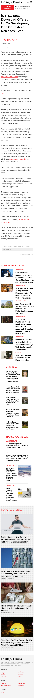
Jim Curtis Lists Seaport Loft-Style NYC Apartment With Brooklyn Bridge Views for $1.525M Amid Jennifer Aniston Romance (13, 376)
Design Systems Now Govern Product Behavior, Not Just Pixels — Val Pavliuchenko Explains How (16, 539)
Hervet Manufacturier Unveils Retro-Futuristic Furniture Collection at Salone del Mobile (13, 413)
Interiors (3, 676)
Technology (9, 40)
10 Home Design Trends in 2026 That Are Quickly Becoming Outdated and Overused (12, 425)
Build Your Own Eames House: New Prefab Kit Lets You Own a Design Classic (12, 401)
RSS (2, 692)
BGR (3, 93)
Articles (3, 672)
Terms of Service (6, 685)
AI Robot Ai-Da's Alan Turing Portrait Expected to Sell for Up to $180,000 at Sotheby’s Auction (24, 293)
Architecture (21, 301)
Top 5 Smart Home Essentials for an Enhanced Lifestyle (23, 357)
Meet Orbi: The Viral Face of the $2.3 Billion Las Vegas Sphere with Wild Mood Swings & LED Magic (16, 642)
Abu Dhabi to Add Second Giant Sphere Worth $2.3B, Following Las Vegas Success (24, 308)
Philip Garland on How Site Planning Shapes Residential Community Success (16, 608)
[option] (24, 7)
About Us (3, 683)
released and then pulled (17, 159)
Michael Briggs (7, 43)
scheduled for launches (9, 77)
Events (20, 676)
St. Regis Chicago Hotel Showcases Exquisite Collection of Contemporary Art (17, 445)
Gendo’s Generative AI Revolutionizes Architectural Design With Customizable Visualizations (24, 344)
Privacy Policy (16, 665)
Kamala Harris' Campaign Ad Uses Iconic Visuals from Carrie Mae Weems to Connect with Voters (24, 277)
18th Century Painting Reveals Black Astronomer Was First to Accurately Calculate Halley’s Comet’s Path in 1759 (24, 326)
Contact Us (21, 685)
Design (18, 352)
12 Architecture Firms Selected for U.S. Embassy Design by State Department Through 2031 (16, 573)
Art (7, 452)
